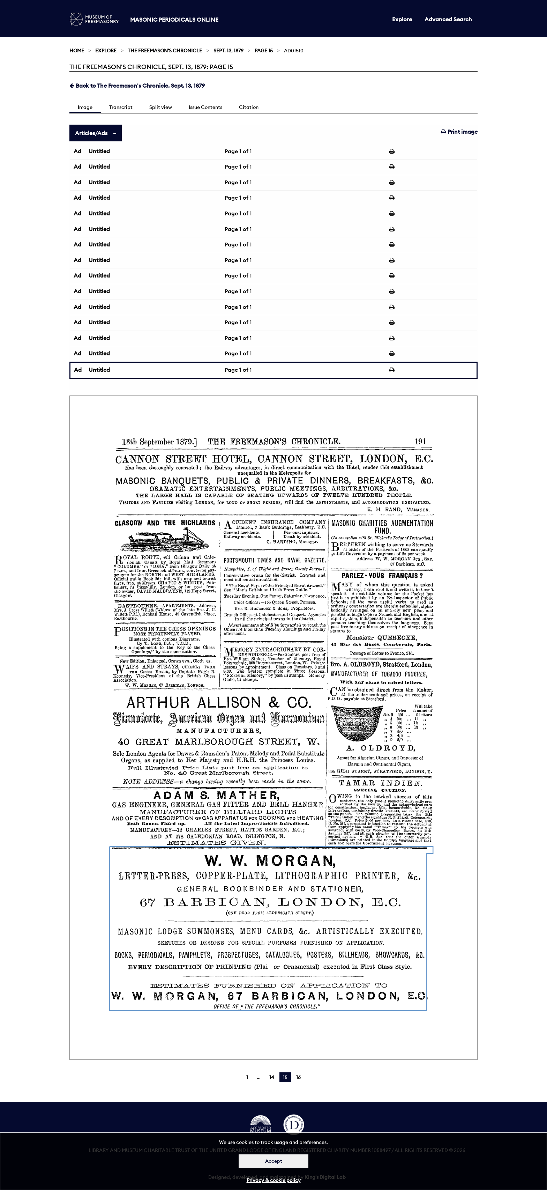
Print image (459, 131)
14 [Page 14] (271, 1077)
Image (85, 107)
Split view (160, 107)
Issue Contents (205, 107)
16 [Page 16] (298, 1077)
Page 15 (264, 50)
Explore (402, 19)
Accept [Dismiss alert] (273, 1161)
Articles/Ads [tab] (91, 133)
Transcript (121, 107)
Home (76, 50)
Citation (248, 107)
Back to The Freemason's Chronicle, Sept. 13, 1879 (137, 85)
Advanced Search (448, 19)
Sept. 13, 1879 (228, 50)
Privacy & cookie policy (274, 1180)
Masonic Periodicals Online (174, 19)
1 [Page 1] (247, 1077)
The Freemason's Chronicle (165, 50)
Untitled (99, 151)
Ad (77, 151)
